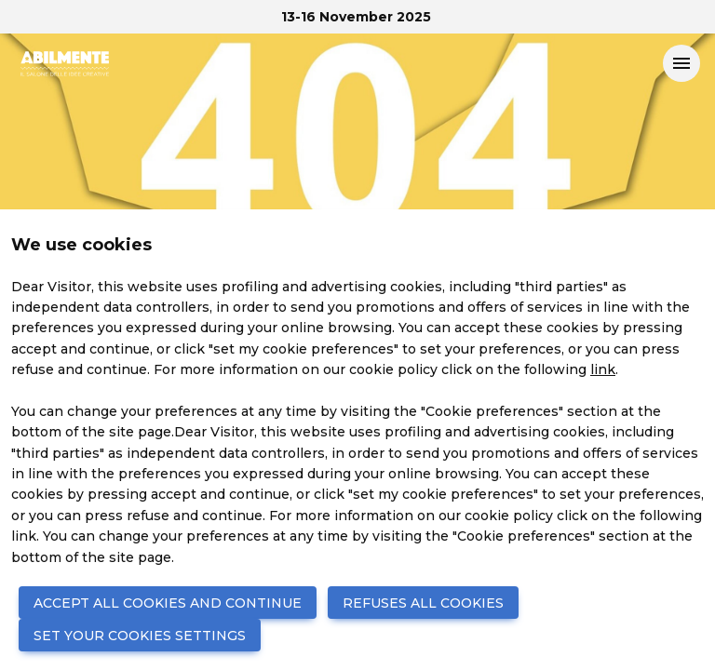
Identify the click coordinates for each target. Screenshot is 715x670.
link (602, 369)
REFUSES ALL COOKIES (423, 603)
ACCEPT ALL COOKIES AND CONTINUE (168, 603)
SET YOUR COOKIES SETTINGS (140, 635)
